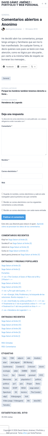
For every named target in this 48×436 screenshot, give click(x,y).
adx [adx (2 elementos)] (28, 358)
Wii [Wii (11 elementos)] (28, 401)
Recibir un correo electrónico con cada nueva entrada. (25, 210)
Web (3, 183)
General (6, 15)
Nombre (5, 160)
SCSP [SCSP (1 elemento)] (15, 388)
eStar (25, 433)
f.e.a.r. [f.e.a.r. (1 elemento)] (5, 375)
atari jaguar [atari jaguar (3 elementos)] (15, 362)
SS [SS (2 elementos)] (16, 392)
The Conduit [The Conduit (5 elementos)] (35, 392)
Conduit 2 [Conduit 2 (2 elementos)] (20, 367)
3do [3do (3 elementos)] (4, 358)
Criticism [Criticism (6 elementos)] (31, 367)
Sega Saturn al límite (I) (11, 269)
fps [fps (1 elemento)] (13, 375)
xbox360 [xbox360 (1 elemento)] (37, 401)
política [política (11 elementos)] (6, 384)
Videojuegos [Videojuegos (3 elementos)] (16, 396)
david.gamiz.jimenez (13, 29)
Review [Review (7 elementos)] (6, 388)
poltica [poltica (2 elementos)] (38, 379)
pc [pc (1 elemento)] (16, 379)
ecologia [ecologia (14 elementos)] (6, 371)
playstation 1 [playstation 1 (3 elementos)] (26, 379)
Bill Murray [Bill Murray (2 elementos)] (28, 362)
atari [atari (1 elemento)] (5, 362)
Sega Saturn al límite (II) (17, 240)
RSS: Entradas (7, 343)
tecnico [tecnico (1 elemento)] (24, 392)
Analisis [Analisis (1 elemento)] (37, 358)
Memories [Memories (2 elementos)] (7, 379)
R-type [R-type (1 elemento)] (29, 384)
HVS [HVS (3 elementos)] (41, 375)
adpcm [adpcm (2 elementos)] (20, 358)
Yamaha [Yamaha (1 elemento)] (6, 405)
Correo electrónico (10, 171)
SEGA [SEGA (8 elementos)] (23, 388)
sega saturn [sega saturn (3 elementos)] (34, 388)
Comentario (7, 126)
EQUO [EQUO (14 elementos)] (33, 371)
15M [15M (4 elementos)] (12, 358)
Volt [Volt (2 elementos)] (26, 396)
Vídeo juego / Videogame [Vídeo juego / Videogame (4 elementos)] (13, 401)
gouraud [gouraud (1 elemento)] (32, 375)
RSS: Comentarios (9, 347)
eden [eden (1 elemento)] (16, 371)
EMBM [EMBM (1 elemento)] (24, 371)
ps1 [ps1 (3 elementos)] (14, 384)
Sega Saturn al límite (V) (18, 251)
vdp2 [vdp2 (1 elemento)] (5, 396)
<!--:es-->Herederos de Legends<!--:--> (16, 310)
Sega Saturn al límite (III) (11, 329)
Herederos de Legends (12, 102)
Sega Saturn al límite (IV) (11, 287)
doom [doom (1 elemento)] (41, 367)
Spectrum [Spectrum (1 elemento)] (7, 392)
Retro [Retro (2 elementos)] (38, 384)
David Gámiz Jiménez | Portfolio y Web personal (20, 3)
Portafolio (5, 273)
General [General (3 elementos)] (22, 375)
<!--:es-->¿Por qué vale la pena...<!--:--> (16, 291)
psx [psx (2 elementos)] (21, 384)
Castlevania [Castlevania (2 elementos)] (7, 367)
